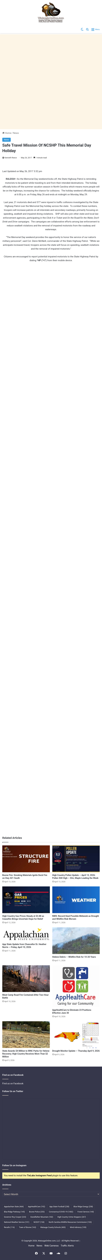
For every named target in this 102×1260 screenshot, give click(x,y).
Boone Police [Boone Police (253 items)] (37, 1212)
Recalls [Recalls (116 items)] (9, 1227)
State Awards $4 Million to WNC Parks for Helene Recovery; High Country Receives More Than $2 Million (25, 1054)
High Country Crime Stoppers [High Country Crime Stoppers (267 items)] (71, 1217)
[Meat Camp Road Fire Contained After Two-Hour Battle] (26, 978)
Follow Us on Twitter (12, 1091)
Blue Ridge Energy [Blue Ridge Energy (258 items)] (83, 1207)
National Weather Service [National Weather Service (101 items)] (16, 1222)
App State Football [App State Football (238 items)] (59, 1207)
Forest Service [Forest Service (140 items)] (86, 1212)
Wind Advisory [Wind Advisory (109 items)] (78, 1227)
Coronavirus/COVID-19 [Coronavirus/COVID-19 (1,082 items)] (61, 1212)
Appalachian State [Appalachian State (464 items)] (14, 1207)
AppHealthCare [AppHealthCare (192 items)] (36, 1207)
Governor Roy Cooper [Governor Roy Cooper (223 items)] (15, 1217)
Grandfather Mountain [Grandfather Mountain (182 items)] (41, 1217)
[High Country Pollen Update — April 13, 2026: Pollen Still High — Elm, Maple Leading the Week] (76, 858)
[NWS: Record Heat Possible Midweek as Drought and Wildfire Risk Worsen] (76, 899)
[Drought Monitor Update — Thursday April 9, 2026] (76, 1034)
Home (6, 133)
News (16, 133)
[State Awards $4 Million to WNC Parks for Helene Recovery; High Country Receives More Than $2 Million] (26, 1034)
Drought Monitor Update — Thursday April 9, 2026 (76, 1051)
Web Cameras (51, 1245)
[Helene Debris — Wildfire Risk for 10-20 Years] (76, 940)
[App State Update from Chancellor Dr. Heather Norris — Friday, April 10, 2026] (26, 934)
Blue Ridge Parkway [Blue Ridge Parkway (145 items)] (14, 1212)
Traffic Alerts (67, 1245)
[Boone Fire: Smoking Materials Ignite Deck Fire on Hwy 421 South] (26, 858)
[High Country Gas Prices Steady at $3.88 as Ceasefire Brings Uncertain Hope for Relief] (26, 899)
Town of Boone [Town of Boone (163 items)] (27, 1227)
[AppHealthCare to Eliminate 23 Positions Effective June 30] (76, 986)
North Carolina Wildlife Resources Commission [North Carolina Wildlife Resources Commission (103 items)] (70, 1222)
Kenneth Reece (11, 158)
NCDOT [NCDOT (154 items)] (39, 1222)
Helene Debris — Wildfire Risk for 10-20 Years (74, 957)
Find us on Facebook (12, 1083)
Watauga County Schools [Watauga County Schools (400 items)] (53, 1227)
